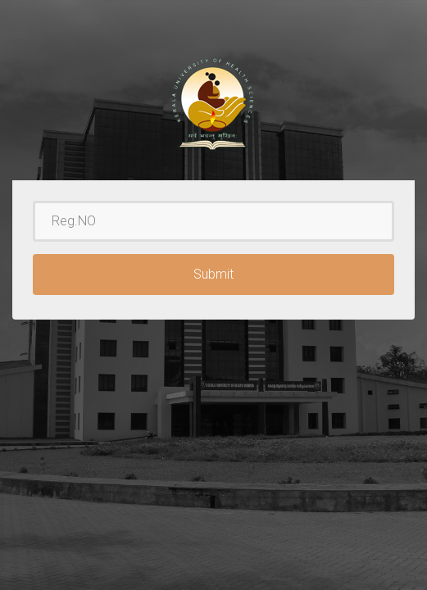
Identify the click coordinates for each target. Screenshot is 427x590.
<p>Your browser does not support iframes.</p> (213, 295)
